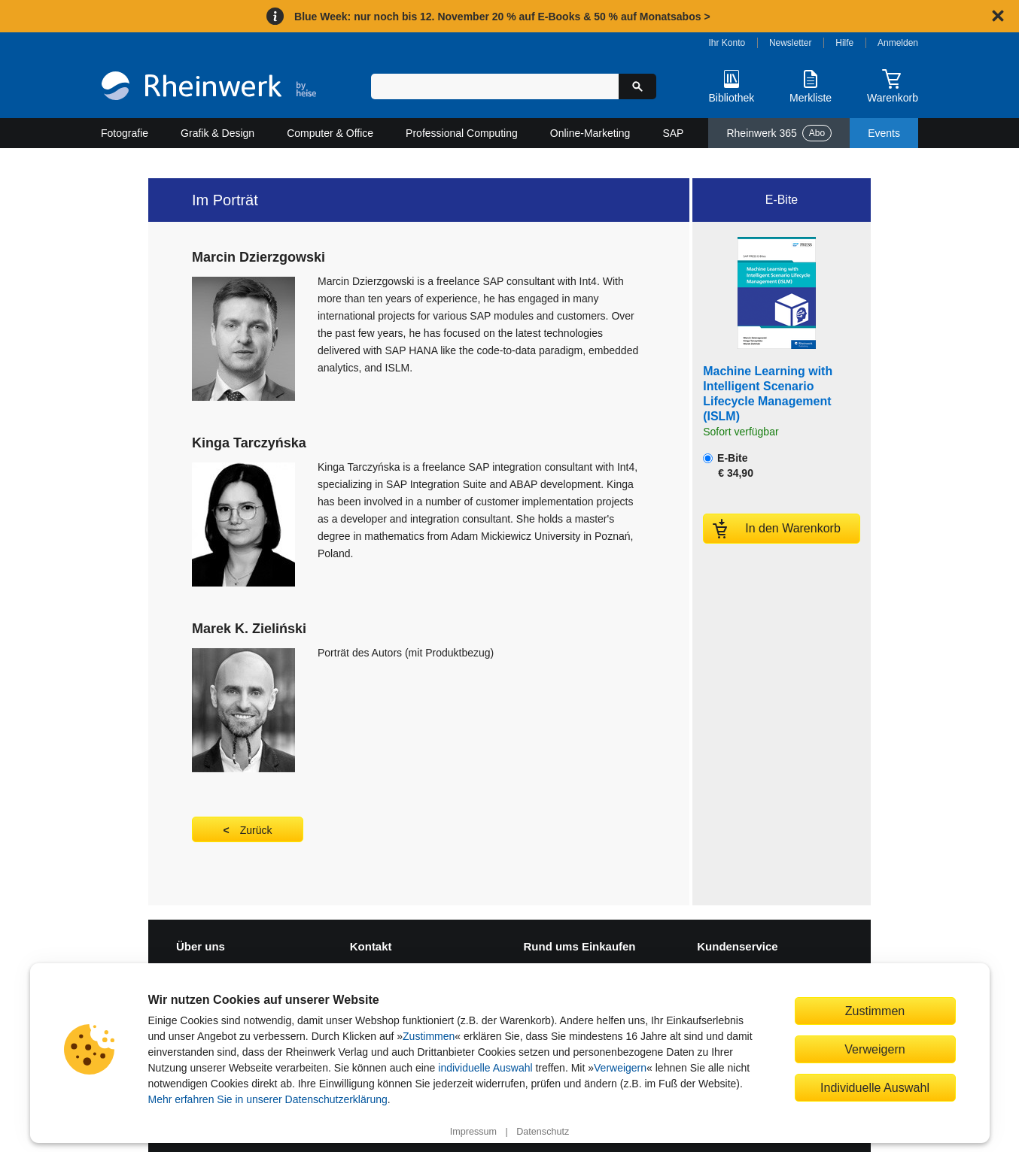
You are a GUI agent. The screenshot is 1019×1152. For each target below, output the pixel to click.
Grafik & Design (217, 133)
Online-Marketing (590, 133)
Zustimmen (429, 1036)
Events (884, 133)
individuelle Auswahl (485, 1068)
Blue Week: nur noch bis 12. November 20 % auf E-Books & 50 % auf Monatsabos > (502, 17)
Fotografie (124, 133)
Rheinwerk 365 (779, 133)
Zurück (256, 830)
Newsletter (790, 43)
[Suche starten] (637, 86)
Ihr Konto (727, 43)
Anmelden (898, 43)
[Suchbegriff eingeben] (495, 86)
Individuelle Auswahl (874, 1087)
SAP (672, 133)
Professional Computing (462, 133)
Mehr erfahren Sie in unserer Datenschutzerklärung (268, 1099)
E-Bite (728, 465)
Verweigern (620, 1068)
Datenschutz (542, 1131)
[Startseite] (209, 88)
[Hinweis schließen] (997, 15)
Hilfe (844, 43)
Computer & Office (330, 133)
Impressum (473, 1131)
